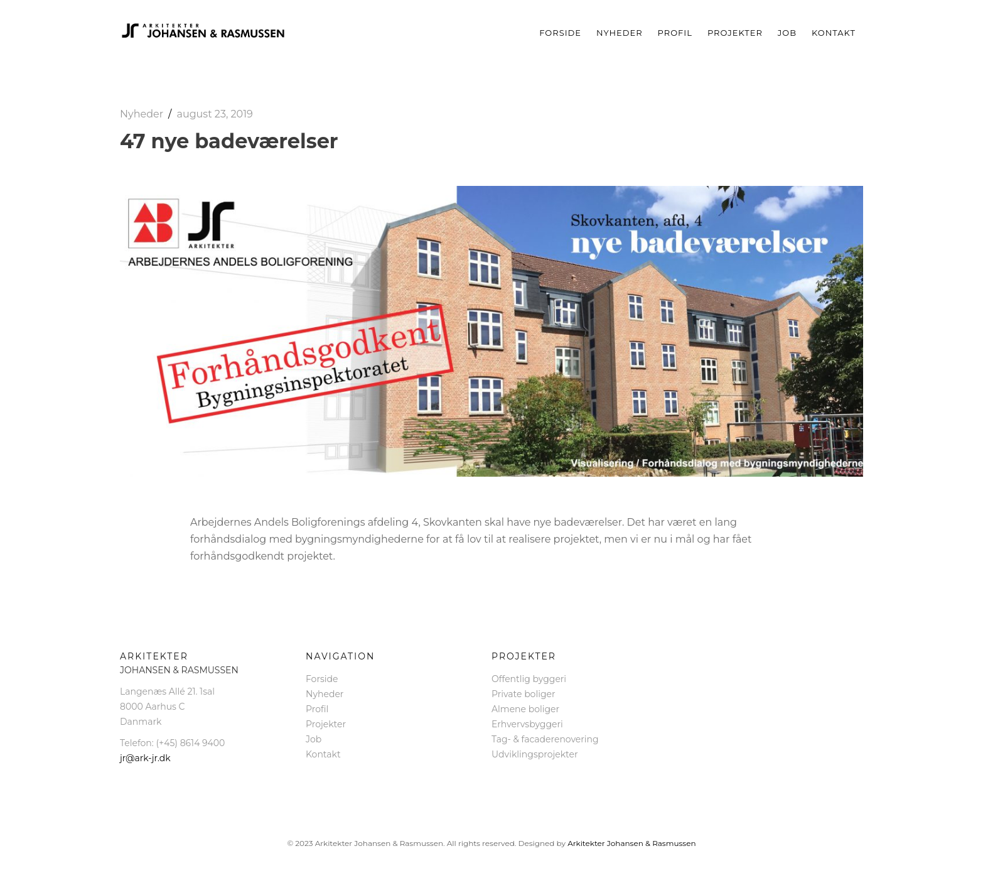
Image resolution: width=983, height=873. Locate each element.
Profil (675, 33)
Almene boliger (525, 709)
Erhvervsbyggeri (527, 724)
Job (787, 33)
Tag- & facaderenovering (545, 739)
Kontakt (834, 33)
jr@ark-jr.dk (145, 758)
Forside (560, 33)
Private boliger (524, 694)
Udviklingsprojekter (535, 754)
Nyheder (619, 33)
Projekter (735, 33)
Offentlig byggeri (529, 679)
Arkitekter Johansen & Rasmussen (631, 843)
